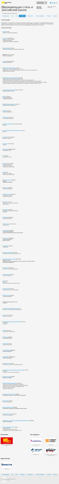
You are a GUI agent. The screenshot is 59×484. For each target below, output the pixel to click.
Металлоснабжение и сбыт (6, 3)
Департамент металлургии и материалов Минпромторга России (16, 420)
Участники (22, 15)
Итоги (16, 15)
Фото (12, 15)
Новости (49, 15)
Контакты (55, 15)
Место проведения (40, 15)
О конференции (5, 15)
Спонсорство (30, 15)
